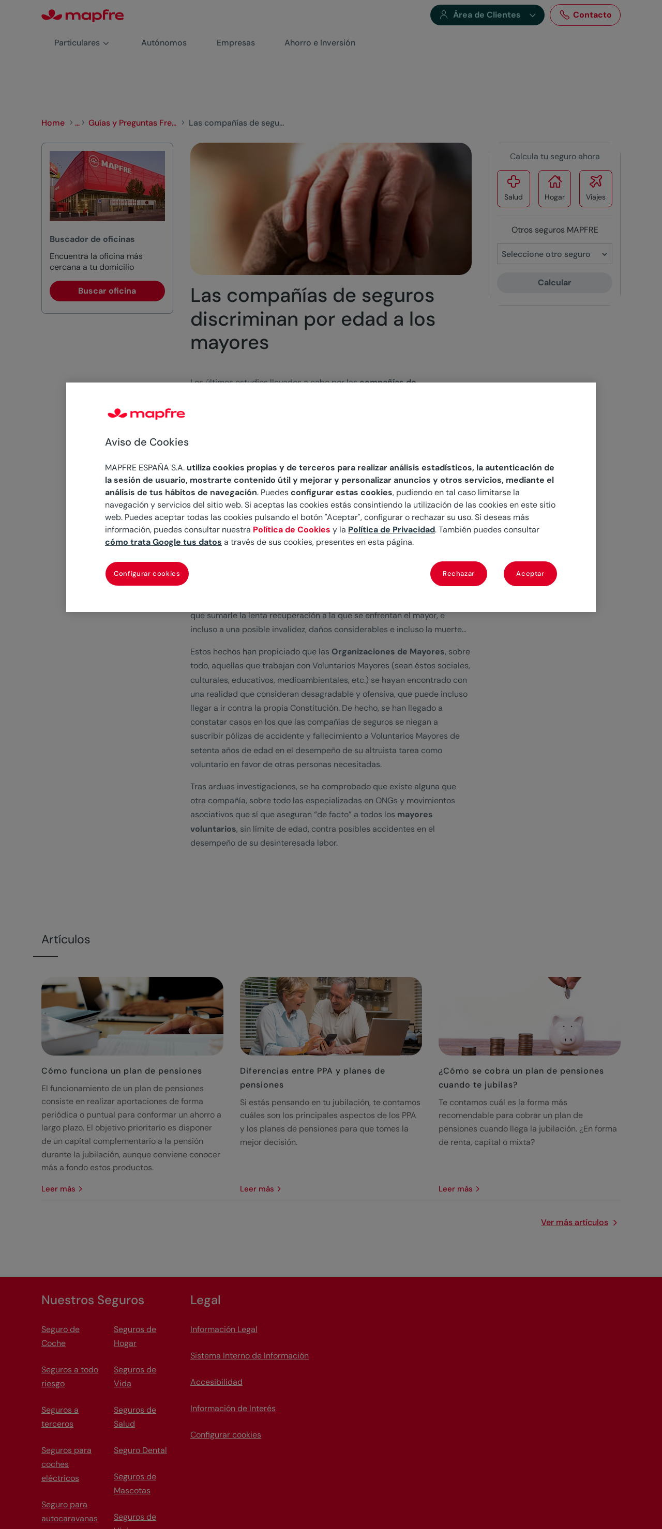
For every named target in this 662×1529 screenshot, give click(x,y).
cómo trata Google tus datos (163, 542)
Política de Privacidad (391, 529)
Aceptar (530, 573)
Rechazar (459, 573)
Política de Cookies (291, 529)
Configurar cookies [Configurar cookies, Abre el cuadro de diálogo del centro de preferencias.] (147, 573)
